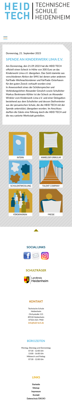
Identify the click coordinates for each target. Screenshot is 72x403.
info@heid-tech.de (36, 323)
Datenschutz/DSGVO (36, 398)
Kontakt (36, 395)
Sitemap (36, 388)
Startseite (36, 384)
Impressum (36, 391)
